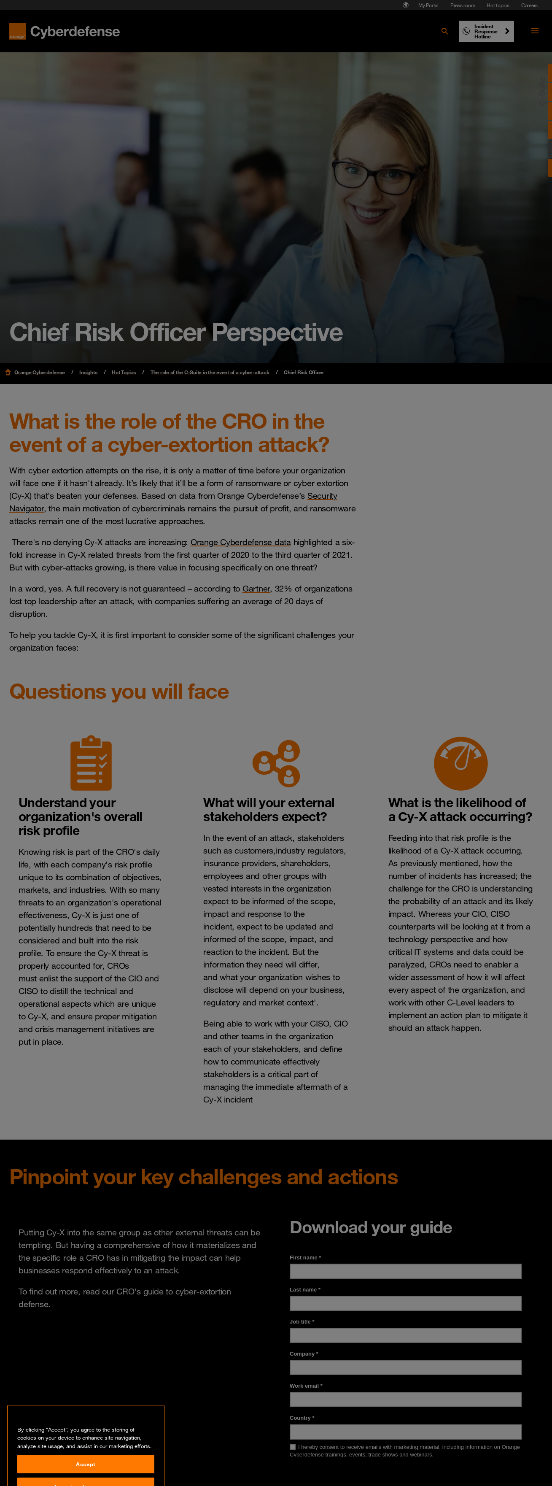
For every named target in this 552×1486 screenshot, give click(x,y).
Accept (86, 1473)
